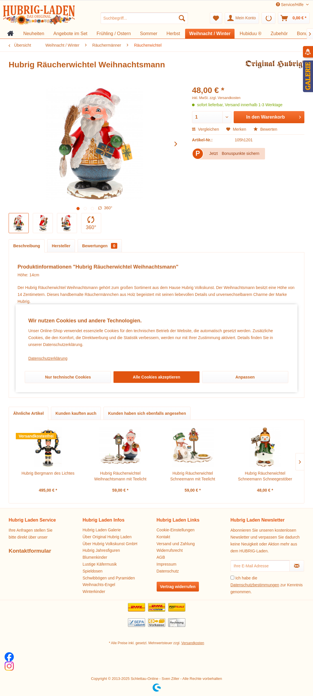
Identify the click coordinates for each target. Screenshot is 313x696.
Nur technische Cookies (68, 377)
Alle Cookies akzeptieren (156, 377)
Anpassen (245, 377)
